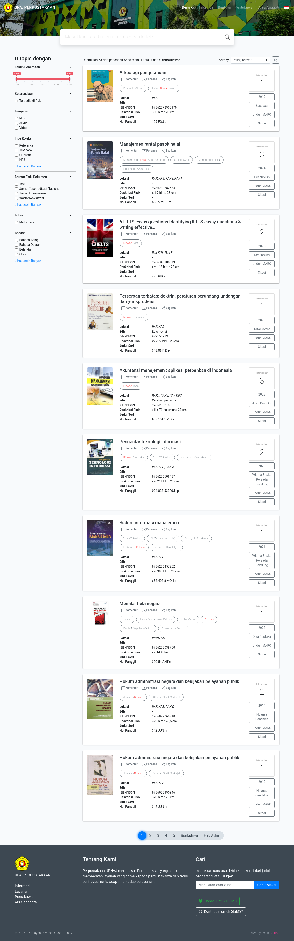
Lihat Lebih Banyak (28, 166)
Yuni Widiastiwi (162, 457)
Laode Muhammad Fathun (156, 619)
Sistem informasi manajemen (149, 522)
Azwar (127, 619)
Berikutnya (189, 835)
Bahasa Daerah (30, 245)
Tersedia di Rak (30, 100)
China (23, 254)
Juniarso (133, 697)
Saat (130, 243)
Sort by (224, 60)
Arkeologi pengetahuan (143, 72)
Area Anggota (269, 7)
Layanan (21, 891)
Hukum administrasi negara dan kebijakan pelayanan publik (179, 681)
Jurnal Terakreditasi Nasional (39, 188)
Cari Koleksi (266, 885)
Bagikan (169, 79)
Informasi (206, 7)
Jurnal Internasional (33, 193)
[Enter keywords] (225, 885)
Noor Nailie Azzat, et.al (136, 169)
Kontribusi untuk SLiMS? (221, 911)
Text (22, 184)
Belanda (25, 249)
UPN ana (25, 155)
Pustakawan (244, 7)
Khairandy (134, 317)
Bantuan (224, 7)
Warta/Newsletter (31, 198)
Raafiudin (133, 457)
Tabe (131, 386)
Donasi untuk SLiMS (218, 901)
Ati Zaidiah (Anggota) (163, 538)
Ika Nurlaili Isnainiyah (166, 547)
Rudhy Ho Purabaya (196, 538)
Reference (26, 145)
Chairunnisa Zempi (173, 628)
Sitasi (262, 123)
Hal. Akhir (211, 835)
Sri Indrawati (181, 159)
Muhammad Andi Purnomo (144, 159)
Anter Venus (188, 619)
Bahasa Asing (29, 240)
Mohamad (134, 547)
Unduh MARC (261, 114)
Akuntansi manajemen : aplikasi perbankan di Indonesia (176, 370)
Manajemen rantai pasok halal (150, 144)
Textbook (26, 150)
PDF (22, 118)
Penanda (151, 79)
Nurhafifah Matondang (194, 457)
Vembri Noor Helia (209, 159)
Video (23, 128)
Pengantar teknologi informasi (150, 441)
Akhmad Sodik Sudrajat (166, 697)
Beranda (188, 7)
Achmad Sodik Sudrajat (166, 773)
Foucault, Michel (133, 88)
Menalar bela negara (140, 603)
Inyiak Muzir (164, 88)
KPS (22, 159)
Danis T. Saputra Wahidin (138, 628)
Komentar (129, 79)
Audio (23, 123)
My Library (26, 222)
